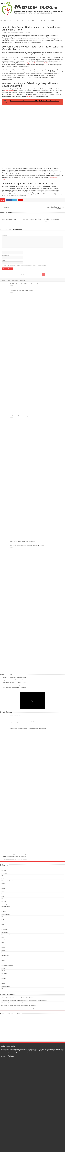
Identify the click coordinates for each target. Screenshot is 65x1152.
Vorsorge (8, 32)
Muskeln (28, 96)
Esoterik (4, 842)
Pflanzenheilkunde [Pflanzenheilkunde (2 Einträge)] (55, 1137)
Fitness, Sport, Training (7, 844)
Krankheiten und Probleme (8, 885)
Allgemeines (5, 816)
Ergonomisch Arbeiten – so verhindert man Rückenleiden (9, 159)
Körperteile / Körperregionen (10, 20)
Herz (3, 867)
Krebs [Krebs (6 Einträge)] (3, 1137)
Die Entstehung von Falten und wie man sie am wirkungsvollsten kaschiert (26, 948)
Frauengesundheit (6, 847)
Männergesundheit (6, 896)
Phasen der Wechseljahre (15, 655)
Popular (8, 221)
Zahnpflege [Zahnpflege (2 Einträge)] (16, 1141)
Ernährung (4, 839)
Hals (3, 860)
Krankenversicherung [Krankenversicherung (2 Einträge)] (58, 1135)
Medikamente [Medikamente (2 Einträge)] (25, 1137)
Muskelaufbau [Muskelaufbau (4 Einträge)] (37, 1137)
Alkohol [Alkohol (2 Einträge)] (2, 1130)
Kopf (3, 883)
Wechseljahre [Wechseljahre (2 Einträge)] (11, 1141)
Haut (3, 865)
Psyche (3, 908)
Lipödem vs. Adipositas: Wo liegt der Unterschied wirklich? (23, 662)
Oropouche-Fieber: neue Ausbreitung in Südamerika (14, 628)
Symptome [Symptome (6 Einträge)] (57, 1139)
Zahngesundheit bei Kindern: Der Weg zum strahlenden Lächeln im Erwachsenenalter (28, 941)
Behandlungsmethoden (7, 826)
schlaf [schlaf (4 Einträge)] (36, 1139)
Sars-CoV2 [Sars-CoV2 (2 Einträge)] (33, 1139)
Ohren (3, 903)
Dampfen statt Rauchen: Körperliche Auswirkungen (14, 618)
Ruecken (4, 911)
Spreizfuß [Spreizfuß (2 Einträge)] (51, 1139)
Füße (3, 849)
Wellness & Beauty (6, 921)
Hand (3, 862)
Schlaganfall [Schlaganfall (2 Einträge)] (41, 1139)
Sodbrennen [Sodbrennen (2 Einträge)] (47, 1139)
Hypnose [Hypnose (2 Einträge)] (14, 1135)
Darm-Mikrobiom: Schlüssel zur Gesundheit (12, 147)
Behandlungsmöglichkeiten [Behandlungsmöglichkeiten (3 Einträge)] (26, 1130)
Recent (3, 221)
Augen (3, 824)
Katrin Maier (4, 943)
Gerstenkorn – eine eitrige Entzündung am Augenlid (21, 231)
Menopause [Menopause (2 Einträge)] (31, 1137)
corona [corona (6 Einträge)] (35, 1130)
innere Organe (5, 872)
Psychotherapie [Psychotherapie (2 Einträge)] (27, 1139)
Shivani (2, 938)
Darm (3, 834)
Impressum (34, 1146)
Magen (3, 893)
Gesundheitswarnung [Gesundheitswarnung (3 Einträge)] (50, 1133)
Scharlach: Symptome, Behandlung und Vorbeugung (14, 797)
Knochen (20, 20)
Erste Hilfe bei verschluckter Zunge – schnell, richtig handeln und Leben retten (27, 486)
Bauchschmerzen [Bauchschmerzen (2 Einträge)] (16, 1130)
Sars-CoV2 (4, 914)
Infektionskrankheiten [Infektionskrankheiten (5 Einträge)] (43, 1135)
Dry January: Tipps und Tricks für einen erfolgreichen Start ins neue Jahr (19, 620)
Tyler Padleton (4, 946)
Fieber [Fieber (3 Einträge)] (45, 1130)
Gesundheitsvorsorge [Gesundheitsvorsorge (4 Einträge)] (38, 1133)
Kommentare (15, 221)
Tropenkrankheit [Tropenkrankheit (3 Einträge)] (5, 1141)
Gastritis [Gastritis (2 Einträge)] (51, 1130)
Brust (3, 831)
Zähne (3, 924)
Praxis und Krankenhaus (7, 906)
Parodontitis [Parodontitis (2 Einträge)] (49, 1137)
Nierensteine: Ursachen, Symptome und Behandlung (14, 794)
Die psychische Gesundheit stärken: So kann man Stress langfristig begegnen (53, 160)
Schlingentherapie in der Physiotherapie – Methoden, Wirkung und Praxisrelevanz (28, 669)
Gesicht (3, 857)
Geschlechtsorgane (6, 855)
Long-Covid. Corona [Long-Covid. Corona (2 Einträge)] (19, 1137)
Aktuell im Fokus (6, 808)
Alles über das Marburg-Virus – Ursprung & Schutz (14, 623)
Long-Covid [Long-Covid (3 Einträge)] (12, 1137)
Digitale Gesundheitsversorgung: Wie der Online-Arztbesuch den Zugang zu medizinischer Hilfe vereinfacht (32, 160)
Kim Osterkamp (4, 941)
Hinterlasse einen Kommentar (17, 32)
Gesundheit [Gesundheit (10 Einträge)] (16, 1132)
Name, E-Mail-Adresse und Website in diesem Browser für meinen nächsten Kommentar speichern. (25, 206)
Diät (3, 837)
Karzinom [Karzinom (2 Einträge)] (52, 1135)
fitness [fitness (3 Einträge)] (48, 1130)
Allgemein (4, 813)
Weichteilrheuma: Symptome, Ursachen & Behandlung (15, 799)
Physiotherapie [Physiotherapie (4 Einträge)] (5, 1139)
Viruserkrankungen (6, 916)
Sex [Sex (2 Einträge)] (44, 1139)
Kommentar (5, 175)
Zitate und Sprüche (6, 926)
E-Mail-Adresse (6, 195)
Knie (3, 878)
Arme (3, 819)
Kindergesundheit (6, 875)
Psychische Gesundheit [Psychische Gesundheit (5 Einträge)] (17, 1139)
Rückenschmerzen (9, 90)
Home (2, 20)
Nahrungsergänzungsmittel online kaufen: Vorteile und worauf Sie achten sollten (52, 147)
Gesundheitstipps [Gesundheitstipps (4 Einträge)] (27, 1133)
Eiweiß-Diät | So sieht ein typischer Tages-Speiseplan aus (22, 482)
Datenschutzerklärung (42, 1146)
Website (3, 201)
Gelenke (4, 852)
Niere (3, 901)
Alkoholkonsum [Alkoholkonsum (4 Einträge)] (8, 1130)
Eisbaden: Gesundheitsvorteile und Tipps (12, 625)
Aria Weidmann (4, 948)
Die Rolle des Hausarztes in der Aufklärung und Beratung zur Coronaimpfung (27, 224)
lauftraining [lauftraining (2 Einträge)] (7, 1137)
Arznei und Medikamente (7, 821)
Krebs (3, 888)
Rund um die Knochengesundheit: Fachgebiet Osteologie (22, 356)
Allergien (4, 811)
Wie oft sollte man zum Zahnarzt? (15, 943)
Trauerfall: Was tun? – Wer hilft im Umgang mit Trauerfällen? (22, 946)
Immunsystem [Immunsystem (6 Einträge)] (21, 1135)
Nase (3, 898)
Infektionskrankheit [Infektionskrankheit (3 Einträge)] (31, 1135)
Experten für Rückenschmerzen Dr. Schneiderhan (40, 63)
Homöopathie (5, 870)
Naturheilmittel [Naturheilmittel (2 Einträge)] (44, 1137)
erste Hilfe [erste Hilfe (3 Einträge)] (40, 1130)
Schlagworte (22, 221)
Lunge (3, 890)
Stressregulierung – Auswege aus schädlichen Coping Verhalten (19, 938)
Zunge (3, 929)
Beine (3, 829)
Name (3, 190)
